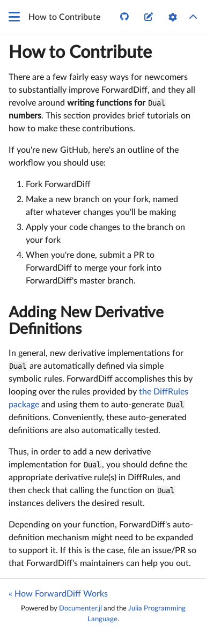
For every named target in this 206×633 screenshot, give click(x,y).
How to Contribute (80, 52)
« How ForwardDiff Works (58, 594)
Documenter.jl (80, 608)
